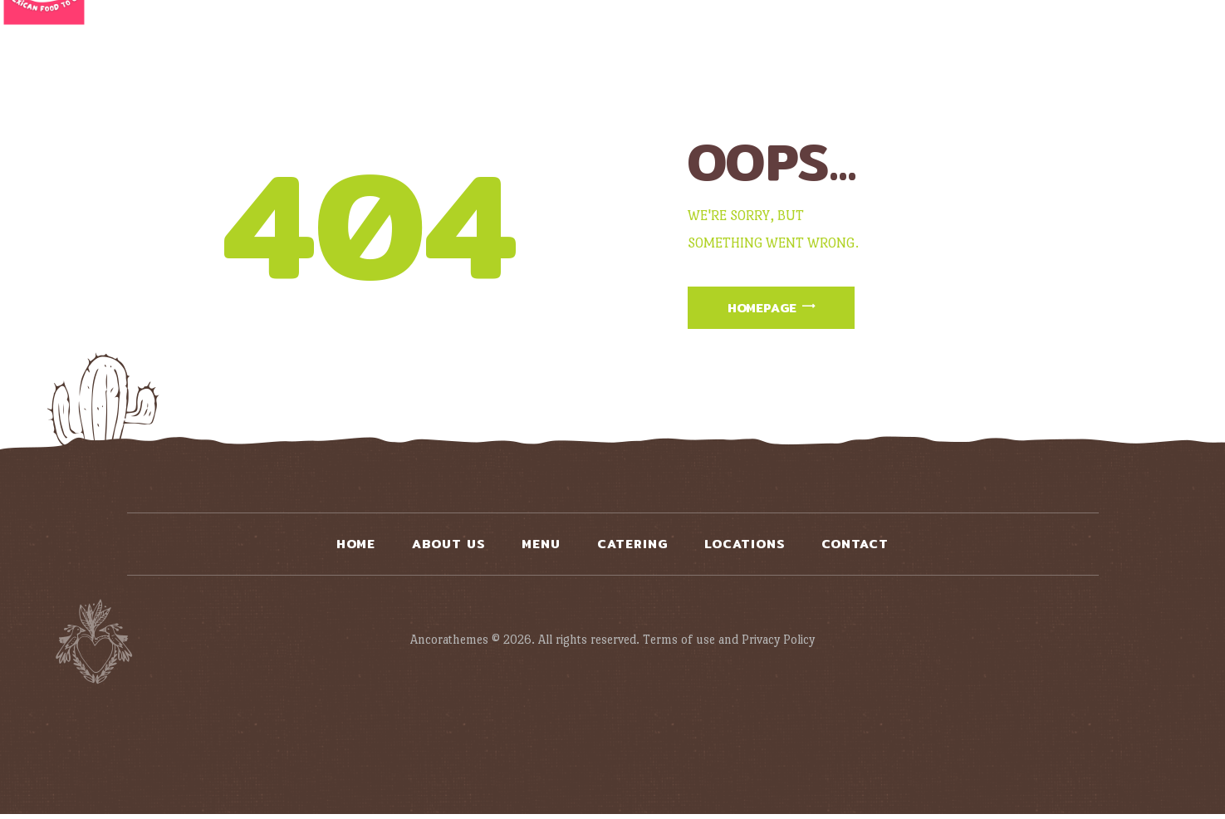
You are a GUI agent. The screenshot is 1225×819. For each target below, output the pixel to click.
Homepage (771, 309)
